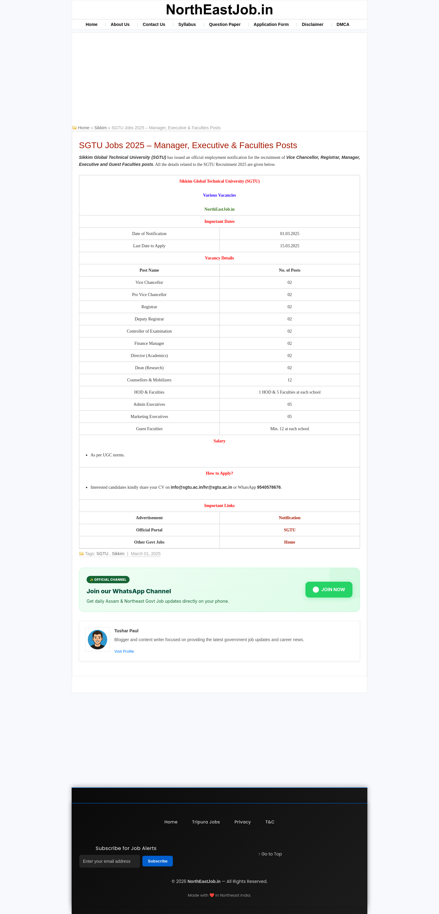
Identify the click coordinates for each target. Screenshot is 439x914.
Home (92, 24)
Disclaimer (312, 24)
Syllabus (187, 24)
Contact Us (154, 24)
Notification (290, 518)
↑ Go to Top (270, 854)
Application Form (271, 24)
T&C (270, 822)
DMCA (343, 24)
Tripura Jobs (206, 822)
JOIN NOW (329, 590)
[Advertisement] (219, 78)
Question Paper (225, 24)
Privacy (242, 822)
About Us (120, 24)
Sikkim (101, 127)
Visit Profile (124, 651)
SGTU (289, 530)
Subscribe (157, 861)
